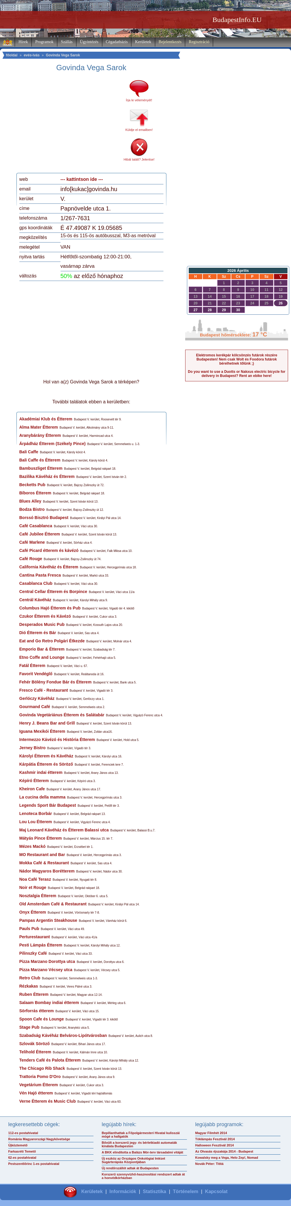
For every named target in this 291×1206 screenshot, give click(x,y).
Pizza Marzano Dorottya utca (47, 961)
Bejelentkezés (170, 42)
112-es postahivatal (23, 1133)
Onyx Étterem (32, 912)
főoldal (11, 55)
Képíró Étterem (34, 780)
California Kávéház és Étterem (48, 567)
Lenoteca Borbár (35, 813)
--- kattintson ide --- (82, 179)
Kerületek (143, 42)
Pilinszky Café (33, 953)
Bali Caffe (29, 451)
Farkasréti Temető (22, 1151)
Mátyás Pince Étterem (40, 838)
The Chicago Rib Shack (42, 1068)
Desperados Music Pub (42, 624)
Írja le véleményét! (139, 100)
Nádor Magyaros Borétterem (47, 871)
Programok (44, 42)
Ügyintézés (89, 42)
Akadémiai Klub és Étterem (46, 419)
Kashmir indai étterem (41, 772)
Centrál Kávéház (35, 599)
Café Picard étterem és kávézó (49, 550)
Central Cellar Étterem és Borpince (53, 591)
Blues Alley (30, 501)
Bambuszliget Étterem (41, 468)
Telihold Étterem (35, 1052)
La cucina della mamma (42, 797)
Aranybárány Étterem (40, 435)
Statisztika (154, 1191)
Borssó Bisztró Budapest (43, 517)
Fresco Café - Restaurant (43, 690)
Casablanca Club (36, 583)
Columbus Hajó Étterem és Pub (50, 608)
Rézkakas (28, 986)
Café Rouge (30, 558)
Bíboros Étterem (35, 493)
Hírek (23, 42)
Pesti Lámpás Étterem (40, 945)
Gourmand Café (34, 706)
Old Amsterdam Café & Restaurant (53, 904)
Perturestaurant (34, 936)
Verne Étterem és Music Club (47, 1101)
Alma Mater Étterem (38, 427)
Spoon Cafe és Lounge (41, 1019)
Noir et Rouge (32, 887)
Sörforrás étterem (36, 1010)
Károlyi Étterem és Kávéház (46, 756)
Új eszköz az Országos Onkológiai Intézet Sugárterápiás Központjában (133, 1160)
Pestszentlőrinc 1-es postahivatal (33, 1163)
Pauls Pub (29, 928)
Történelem (185, 1191)
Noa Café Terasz (35, 879)
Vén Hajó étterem (36, 1093)
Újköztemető (17, 1145)
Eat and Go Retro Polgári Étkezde (52, 641)
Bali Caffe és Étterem (40, 460)
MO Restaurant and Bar (42, 854)
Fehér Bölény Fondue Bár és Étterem (55, 682)
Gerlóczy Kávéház (37, 698)
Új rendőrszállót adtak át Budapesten (130, 1168)
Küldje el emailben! (139, 130)
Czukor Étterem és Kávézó (45, 616)
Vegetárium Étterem (38, 1084)
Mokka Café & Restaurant (44, 862)
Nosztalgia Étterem (37, 895)
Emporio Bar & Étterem (42, 649)
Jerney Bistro (32, 747)
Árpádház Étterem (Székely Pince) (52, 443)
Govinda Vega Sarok (63, 55)
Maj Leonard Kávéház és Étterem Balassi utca (64, 830)
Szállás (67, 42)
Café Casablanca (35, 525)
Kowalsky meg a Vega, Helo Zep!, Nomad (226, 1157)
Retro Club (30, 978)
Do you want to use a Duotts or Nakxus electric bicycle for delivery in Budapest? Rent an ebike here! (236, 374)
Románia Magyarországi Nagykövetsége (39, 1139)
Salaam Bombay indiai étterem (49, 1002)
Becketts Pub (32, 484)
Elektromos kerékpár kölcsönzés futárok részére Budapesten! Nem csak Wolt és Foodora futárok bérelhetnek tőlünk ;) (236, 359)
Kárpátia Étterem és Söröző (46, 764)
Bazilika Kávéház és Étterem (47, 476)
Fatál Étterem (32, 665)
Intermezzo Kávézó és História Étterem (57, 739)
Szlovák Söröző (34, 1043)
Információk (122, 1191)
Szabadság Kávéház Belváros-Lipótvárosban (63, 1035)
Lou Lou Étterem (35, 821)
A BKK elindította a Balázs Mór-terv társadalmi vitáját (142, 1152)
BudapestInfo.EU (237, 19)
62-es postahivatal (22, 1157)
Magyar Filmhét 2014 (211, 1133)
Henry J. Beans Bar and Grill (47, 723)
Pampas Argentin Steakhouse (48, 920)
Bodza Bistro (32, 509)
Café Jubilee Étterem (39, 534)
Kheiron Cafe (32, 788)
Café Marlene (32, 542)
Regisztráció (199, 42)
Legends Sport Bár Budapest (47, 805)
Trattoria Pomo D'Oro (40, 1076)
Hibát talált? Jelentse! (138, 159)
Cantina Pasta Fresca (40, 575)
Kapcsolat (216, 1191)
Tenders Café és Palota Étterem (50, 1060)
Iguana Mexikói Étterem (42, 731)
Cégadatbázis (117, 42)
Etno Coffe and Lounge (42, 657)
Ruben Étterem (34, 994)
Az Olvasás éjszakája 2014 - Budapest (224, 1151)
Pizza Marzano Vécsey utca (46, 969)
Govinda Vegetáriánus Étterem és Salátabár (61, 715)
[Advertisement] (68, 124)
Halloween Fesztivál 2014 (214, 1145)
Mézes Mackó (32, 846)
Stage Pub (29, 1027)
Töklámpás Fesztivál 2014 (215, 1139)
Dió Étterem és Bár (37, 632)
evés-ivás (32, 55)
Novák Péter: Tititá (209, 1163)
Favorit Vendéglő (36, 673)
